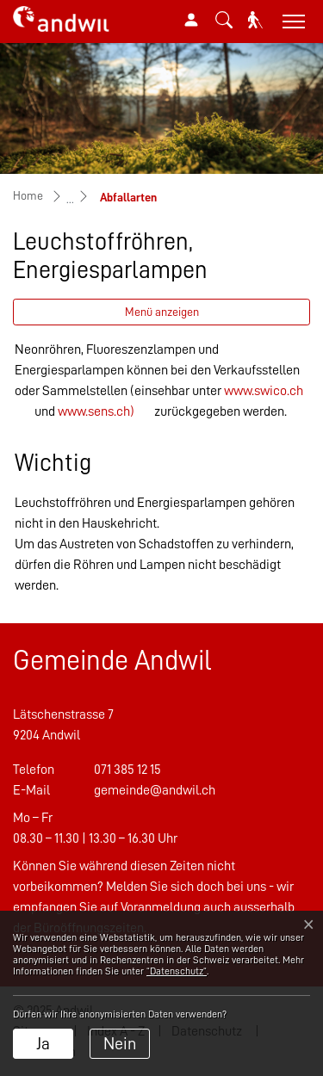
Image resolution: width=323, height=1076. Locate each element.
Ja (43, 1043)
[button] (224, 20)
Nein (119, 1043)
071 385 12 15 (127, 769)
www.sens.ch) (96, 411)
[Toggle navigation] (291, 21)
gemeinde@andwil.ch (154, 790)
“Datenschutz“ (176, 971)
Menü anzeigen (162, 312)
